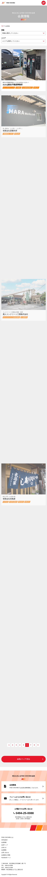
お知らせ (3, 847)
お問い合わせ (5, 852)
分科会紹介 (4, 840)
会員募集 (3, 850)
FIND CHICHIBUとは (7, 837)
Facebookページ (6, 857)
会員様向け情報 (5, 855)
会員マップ (4, 845)
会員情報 (3, 842)
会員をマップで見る (30, 759)
